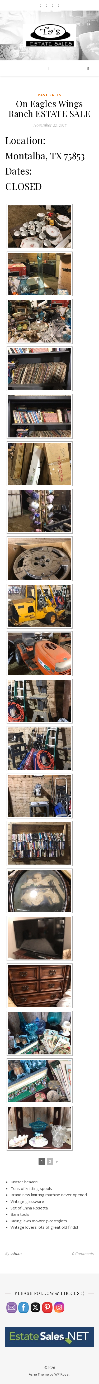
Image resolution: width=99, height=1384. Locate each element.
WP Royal (61, 1374)
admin (16, 1253)
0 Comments (83, 1253)
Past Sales (50, 95)
